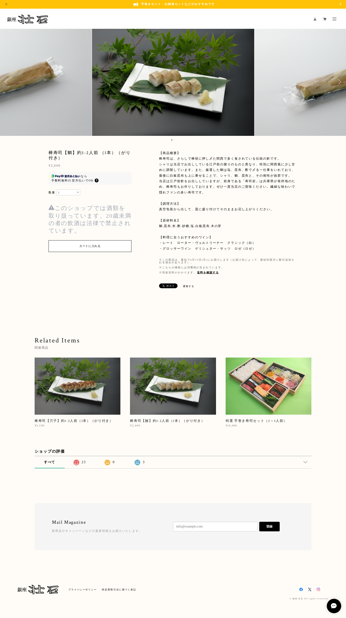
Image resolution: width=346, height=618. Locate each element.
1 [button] (171, 139)
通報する (188, 286)
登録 (269, 526)
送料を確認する (208, 272)
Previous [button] (7, 81)
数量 (52, 192)
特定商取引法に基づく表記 (119, 589)
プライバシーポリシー (82, 589)
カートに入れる (90, 246)
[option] (173, 82)
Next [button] (338, 81)
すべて (50, 462)
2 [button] (174, 139)
